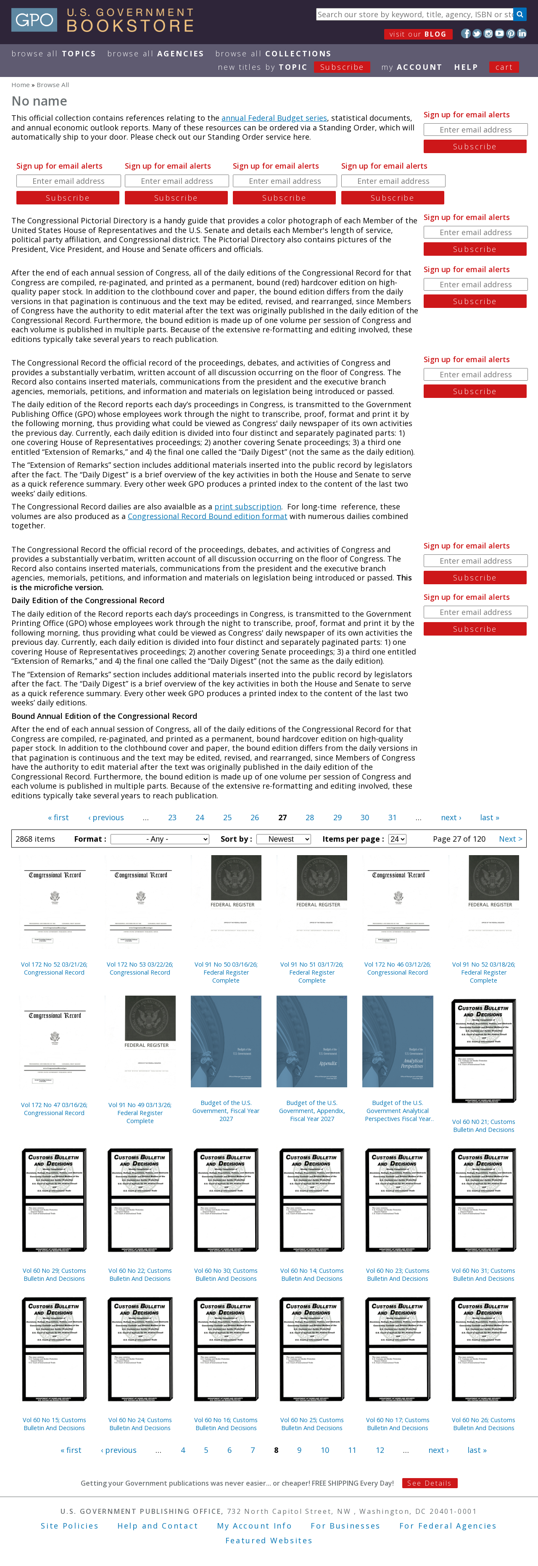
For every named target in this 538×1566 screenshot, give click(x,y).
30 (365, 817)
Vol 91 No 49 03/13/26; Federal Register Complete (139, 1113)
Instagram (488, 33)
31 (392, 817)
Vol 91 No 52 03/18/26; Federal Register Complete (483, 972)
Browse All (53, 53)
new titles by (299, 67)
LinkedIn (522, 33)
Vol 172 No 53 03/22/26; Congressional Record (140, 968)
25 (227, 817)
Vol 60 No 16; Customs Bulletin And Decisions (226, 1424)
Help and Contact (157, 1526)
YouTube (499, 33)
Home (20, 84)
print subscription (247, 506)
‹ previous (106, 817)
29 (337, 817)
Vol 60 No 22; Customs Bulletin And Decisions (140, 1274)
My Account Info (255, 1526)
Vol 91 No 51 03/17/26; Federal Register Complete (311, 972)
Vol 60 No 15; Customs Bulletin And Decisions (54, 1424)
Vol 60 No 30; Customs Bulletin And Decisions (226, 1274)
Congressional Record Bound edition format (207, 516)
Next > (510, 839)
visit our (418, 34)
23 (172, 817)
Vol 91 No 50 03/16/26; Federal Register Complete (226, 972)
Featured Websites (269, 1540)
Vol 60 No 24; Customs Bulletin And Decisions (140, 1424)
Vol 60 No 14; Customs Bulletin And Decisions (312, 1274)
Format (89, 839)
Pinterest (511, 33)
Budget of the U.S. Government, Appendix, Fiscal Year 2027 (312, 1111)
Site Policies (70, 1526)
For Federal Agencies (448, 1526)
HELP (466, 67)
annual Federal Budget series (274, 118)
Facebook (466, 33)
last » (489, 817)
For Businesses (346, 1526)
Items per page (352, 839)
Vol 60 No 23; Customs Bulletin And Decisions (398, 1274)
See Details (429, 1483)
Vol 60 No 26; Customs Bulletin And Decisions (483, 1424)
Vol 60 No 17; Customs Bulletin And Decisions (398, 1424)
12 (380, 1450)
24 (199, 817)
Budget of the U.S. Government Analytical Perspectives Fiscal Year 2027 (398, 1111)
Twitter (477, 33)
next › (451, 817)
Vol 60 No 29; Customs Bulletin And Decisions (54, 1274)
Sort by (235, 839)
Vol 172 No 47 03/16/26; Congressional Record (54, 1109)
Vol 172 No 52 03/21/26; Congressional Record (54, 968)
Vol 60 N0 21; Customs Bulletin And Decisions (483, 1126)
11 (352, 1450)
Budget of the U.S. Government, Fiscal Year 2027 (226, 1111)
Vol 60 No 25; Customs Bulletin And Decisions (312, 1424)
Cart (504, 67)
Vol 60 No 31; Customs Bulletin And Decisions (483, 1274)
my (412, 67)
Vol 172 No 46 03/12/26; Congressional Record (397, 968)
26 (255, 817)
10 (325, 1450)
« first (58, 817)
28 (310, 817)
